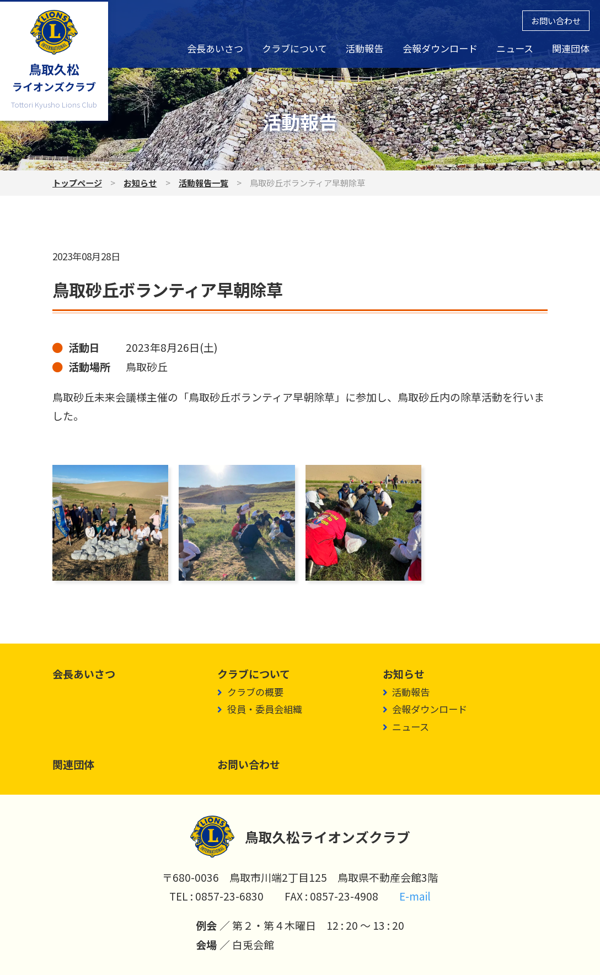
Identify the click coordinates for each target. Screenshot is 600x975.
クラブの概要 (255, 692)
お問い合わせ (556, 20)
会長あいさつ (215, 48)
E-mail (415, 895)
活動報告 (364, 48)
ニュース (514, 48)
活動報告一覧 (203, 182)
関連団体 (571, 48)
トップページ (77, 182)
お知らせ (140, 182)
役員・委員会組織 (264, 709)
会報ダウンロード (440, 48)
